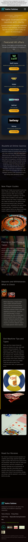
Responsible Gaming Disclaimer (18, 516)
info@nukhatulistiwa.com (12, 522)
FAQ (2, 519)
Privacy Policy (14, 514)
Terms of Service (5, 514)
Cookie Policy (4, 516)
